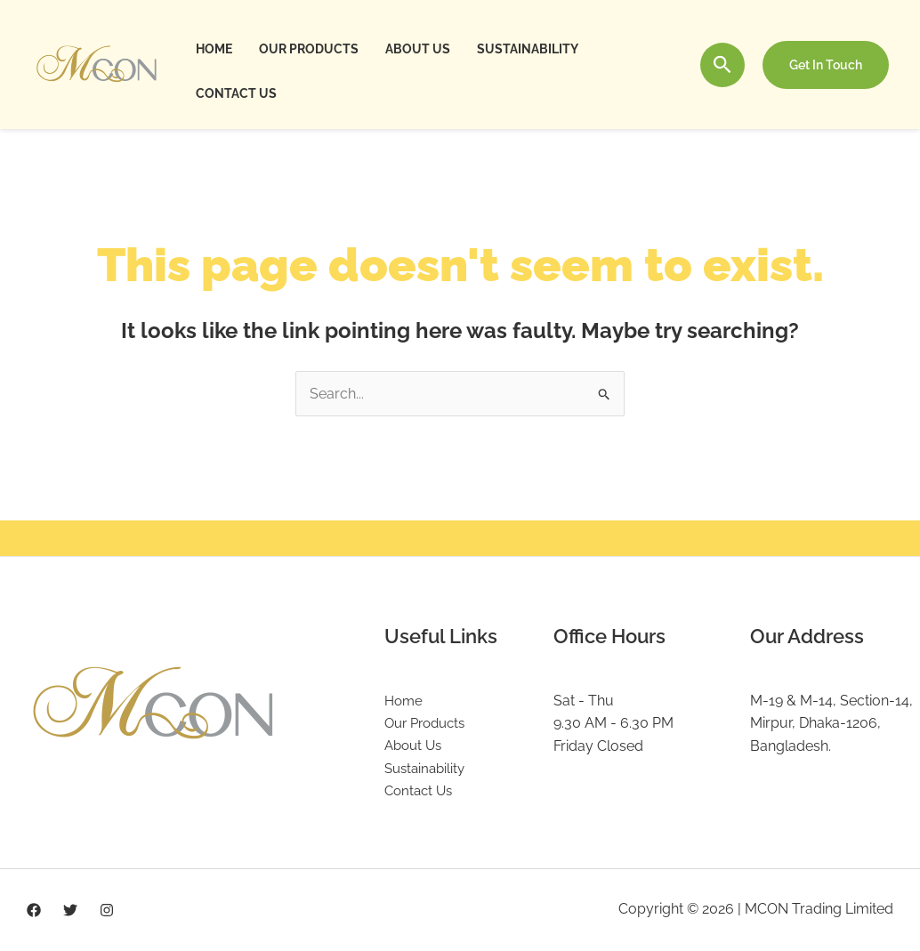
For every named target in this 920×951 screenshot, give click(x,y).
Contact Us (235, 93)
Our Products (306, 49)
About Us (413, 49)
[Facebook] (34, 912)
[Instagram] (107, 912)
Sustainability (521, 49)
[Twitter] (70, 912)
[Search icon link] (722, 64)
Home (213, 49)
